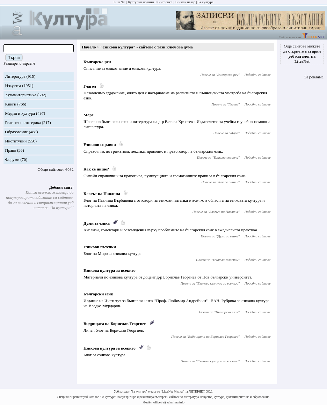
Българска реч (97, 61)
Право (10, 150)
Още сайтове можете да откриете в (302, 54)
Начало (89, 47)
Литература (15, 76)
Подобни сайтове (257, 74)
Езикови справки (100, 144)
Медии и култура (20, 113)
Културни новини (141, 2)
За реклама (313, 77)
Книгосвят (164, 2)
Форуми (12, 159)
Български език (98, 294)
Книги (10, 104)
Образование (16, 131)
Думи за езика (97, 223)
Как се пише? (96, 169)
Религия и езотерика (23, 122)
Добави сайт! (61, 187)
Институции (16, 141)
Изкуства (13, 85)
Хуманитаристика (20, 94)
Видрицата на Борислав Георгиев (115, 323)
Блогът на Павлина (102, 193)
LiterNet (119, 2)
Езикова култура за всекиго (109, 270)
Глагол (90, 86)
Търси (14, 57)
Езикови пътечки (100, 246)
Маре (89, 114)
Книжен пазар (184, 2)
